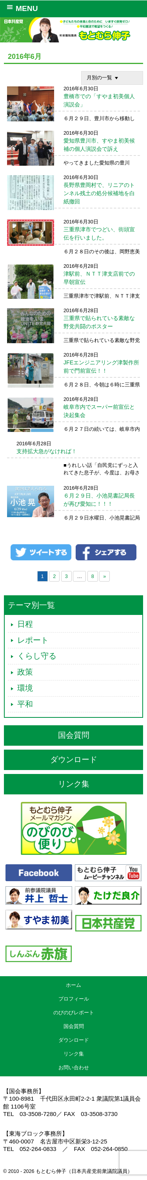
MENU (21, 8)
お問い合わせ (73, 1067)
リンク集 (73, 783)
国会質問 (73, 735)
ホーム (73, 985)
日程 (25, 624)
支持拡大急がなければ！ (46, 451)
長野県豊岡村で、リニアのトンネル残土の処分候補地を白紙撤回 (99, 193)
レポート (33, 640)
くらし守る (36, 655)
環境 (25, 688)
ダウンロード (73, 759)
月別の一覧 (103, 78)
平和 (25, 704)
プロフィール (73, 999)
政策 (25, 672)
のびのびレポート (73, 1012)
